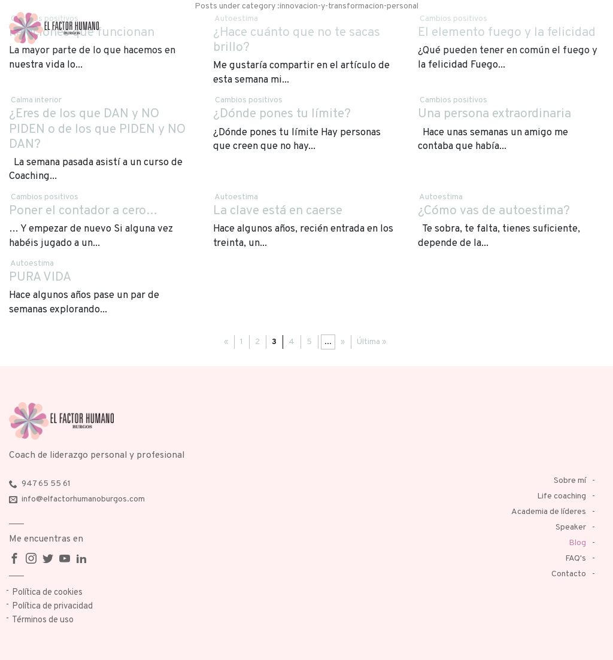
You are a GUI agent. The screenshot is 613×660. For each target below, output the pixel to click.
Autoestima (236, 197)
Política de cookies (47, 592)
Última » (371, 342)
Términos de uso (43, 620)
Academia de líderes (548, 512)
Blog (577, 543)
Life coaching (561, 496)
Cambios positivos (249, 100)
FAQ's (575, 558)
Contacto (568, 574)
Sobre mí (570, 481)
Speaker (571, 527)
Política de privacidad (52, 606)
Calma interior (36, 100)
